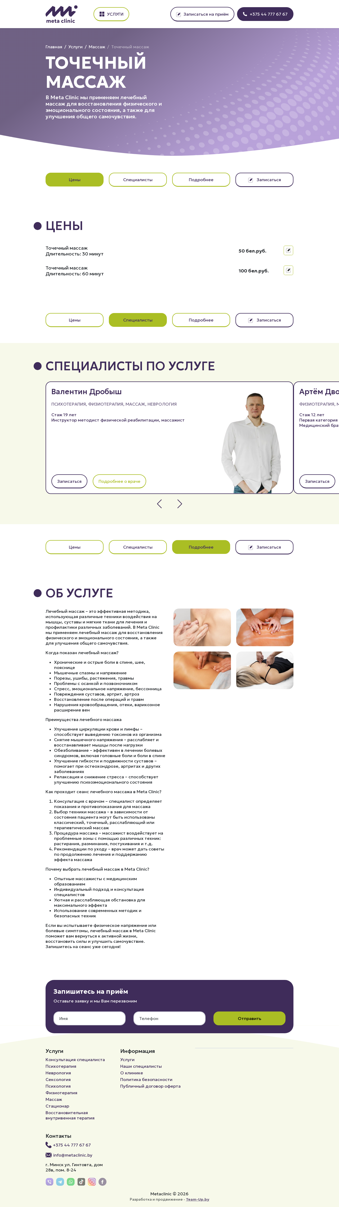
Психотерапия (68, 404)
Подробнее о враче (119, 481)
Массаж (97, 46)
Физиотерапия (105, 404)
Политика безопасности (146, 1079)
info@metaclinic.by (69, 1155)
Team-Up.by (197, 1199)
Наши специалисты (141, 1066)
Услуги (111, 14)
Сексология (58, 1079)
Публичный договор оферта (150, 1086)
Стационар (57, 1106)
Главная (54, 46)
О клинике (131, 1072)
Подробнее (201, 179)
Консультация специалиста (75, 1059)
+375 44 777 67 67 (265, 14)
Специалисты (138, 179)
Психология (58, 1086)
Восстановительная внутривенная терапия (70, 1115)
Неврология (162, 404)
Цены (75, 179)
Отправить (249, 1018)
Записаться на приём (202, 14)
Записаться (264, 179)
